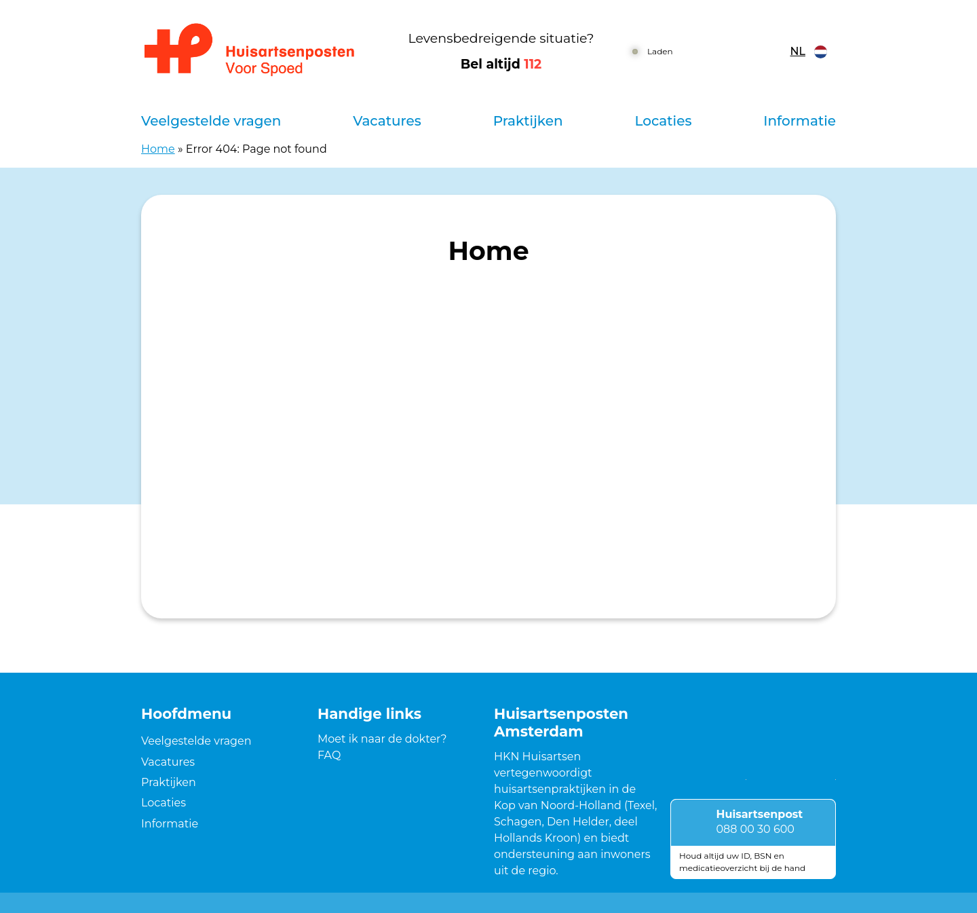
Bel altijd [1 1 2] (501, 64)
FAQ (329, 755)
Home (158, 149)
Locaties (662, 121)
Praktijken (528, 121)
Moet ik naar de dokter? (382, 738)
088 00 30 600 (755, 829)
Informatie (799, 121)
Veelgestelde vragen (211, 121)
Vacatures (387, 121)
